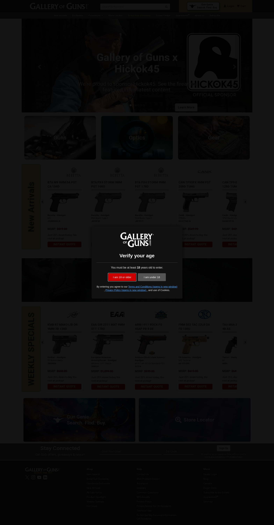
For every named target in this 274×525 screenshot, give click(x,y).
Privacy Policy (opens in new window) (126, 290)
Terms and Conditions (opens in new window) (152, 286)
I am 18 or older (122, 277)
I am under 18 (152, 277)
